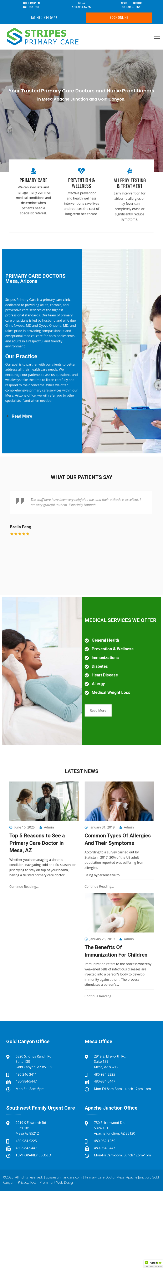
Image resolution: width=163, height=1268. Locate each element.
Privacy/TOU (27, 1182)
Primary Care (56, 190)
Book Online (119, 18)
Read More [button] (49, 385)
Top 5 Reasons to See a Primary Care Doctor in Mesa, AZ (58, 862)
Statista (86, 870)
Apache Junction (138, 1177)
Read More (90, 692)
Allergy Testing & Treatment (106, 192)
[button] (153, 1264)
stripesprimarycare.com (64, 1177)
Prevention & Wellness (81, 192)
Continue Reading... (51, 885)
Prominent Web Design (57, 1182)
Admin (63, 854)
